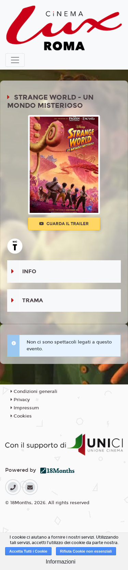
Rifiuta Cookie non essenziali (86, 551)
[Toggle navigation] (15, 60)
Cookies (21, 416)
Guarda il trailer (64, 223)
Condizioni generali (34, 391)
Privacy (20, 400)
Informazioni (60, 562)
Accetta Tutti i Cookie (28, 551)
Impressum (25, 408)
